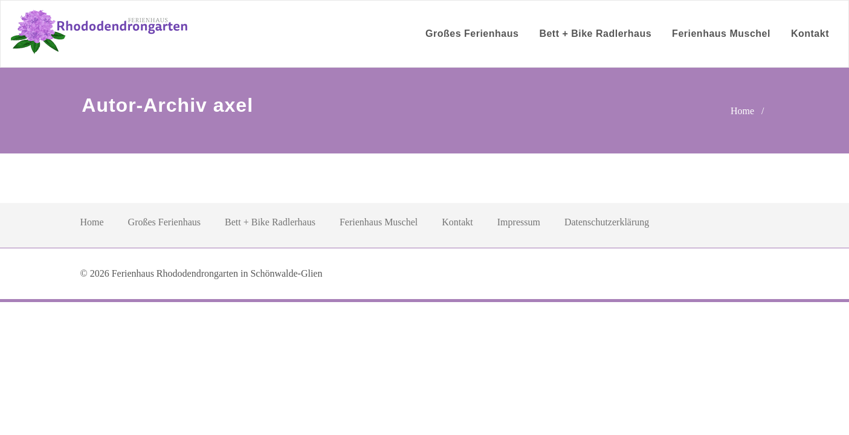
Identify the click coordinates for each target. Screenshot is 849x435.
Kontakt (810, 33)
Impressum (518, 222)
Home (742, 111)
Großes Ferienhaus (471, 33)
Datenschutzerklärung (606, 222)
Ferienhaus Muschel (721, 33)
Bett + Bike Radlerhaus (595, 33)
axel (233, 105)
